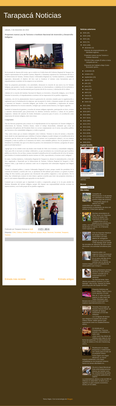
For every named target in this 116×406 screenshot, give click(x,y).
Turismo (7, 235)
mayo (87, 89)
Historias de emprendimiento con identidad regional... (95, 51)
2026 (85, 33)
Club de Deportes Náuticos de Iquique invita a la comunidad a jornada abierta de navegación (101, 235)
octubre (87, 74)
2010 (85, 139)
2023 (85, 42)
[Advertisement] (39, 259)
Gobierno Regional (29, 232)
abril (86, 92)
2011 (85, 136)
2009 (85, 142)
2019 (85, 111)
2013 (85, 130)
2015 (85, 124)
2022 (85, 45)
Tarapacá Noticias (32, 15)
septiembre (89, 77)
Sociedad (57, 232)
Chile (14, 232)
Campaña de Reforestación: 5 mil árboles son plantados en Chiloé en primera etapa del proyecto (102, 196)
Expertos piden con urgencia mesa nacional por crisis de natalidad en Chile (102, 254)
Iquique (39, 232)
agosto (87, 80)
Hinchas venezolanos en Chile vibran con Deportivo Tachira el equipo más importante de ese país (101, 216)
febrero (87, 98)
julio (86, 83)
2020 (85, 108)
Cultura (19, 232)
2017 (85, 118)
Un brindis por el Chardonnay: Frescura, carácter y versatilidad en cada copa (101, 331)
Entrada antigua (66, 279)
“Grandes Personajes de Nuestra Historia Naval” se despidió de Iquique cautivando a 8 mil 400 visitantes (101, 310)
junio (86, 86)
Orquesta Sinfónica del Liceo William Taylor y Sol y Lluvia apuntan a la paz (101, 291)
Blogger (69, 399)
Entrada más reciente (15, 279)
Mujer (45, 232)
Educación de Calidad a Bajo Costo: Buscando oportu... (96, 66)
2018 (85, 115)
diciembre (88, 48)
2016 (85, 121)
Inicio (41, 279)
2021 (85, 105)
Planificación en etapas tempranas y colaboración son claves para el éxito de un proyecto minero (101, 350)
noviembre (88, 71)
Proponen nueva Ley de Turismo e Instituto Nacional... (96, 56)
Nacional (50, 232)
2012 (85, 133)
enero (87, 102)
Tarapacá (65, 232)
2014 (85, 127)
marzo (87, 95)
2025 (85, 36)
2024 (85, 39)
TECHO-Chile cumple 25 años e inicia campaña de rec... (97, 61)
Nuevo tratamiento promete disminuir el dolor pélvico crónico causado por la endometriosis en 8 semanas (101, 273)
